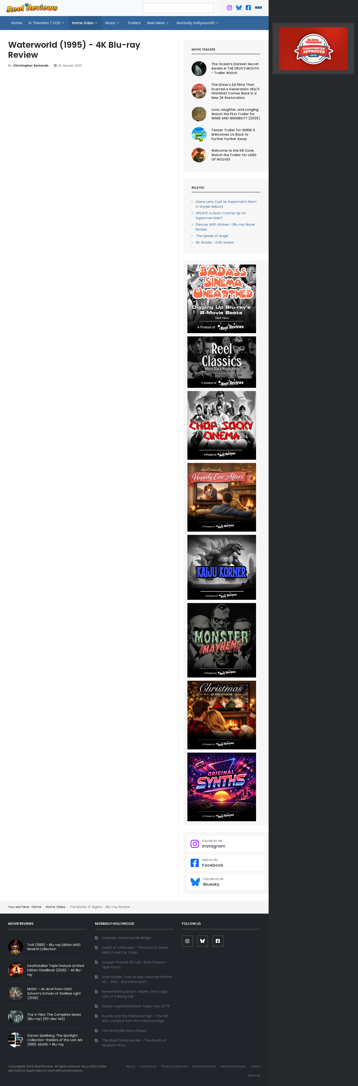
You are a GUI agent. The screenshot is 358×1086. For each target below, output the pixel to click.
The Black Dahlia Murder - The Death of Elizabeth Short (134, 1043)
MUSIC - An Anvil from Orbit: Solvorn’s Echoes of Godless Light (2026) (54, 993)
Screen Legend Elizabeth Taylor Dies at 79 (136, 1006)
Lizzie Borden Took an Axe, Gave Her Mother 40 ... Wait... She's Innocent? (137, 979)
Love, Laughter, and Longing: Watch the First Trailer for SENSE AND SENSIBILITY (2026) (235, 114)
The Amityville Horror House (124, 1030)
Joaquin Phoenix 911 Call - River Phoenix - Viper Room (135, 964)
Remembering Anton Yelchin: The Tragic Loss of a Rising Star (135, 994)
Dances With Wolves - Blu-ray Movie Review (225, 227)
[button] (47, 23)
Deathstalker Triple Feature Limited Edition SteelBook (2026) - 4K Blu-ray (55, 970)
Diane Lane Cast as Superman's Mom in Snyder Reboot (226, 204)
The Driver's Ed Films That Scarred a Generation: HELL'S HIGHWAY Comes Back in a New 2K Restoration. (235, 91)
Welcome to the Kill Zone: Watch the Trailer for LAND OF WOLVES (233, 155)
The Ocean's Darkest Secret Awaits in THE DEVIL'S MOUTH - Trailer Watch (235, 68)
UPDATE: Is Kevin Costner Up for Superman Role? (221, 215)
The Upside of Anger (212, 236)
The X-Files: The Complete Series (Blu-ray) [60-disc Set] (54, 1016)
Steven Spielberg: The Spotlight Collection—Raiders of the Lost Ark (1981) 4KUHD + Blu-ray (54, 1040)
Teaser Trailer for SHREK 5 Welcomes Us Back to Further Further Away (233, 134)
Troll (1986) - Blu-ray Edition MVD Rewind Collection (54, 947)
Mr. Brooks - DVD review (215, 242)
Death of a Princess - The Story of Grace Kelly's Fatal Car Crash (135, 950)
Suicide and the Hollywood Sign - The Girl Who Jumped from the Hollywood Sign (135, 1018)
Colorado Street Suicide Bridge (126, 937)
